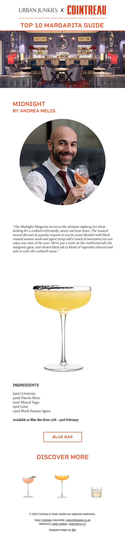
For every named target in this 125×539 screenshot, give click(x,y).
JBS (74, 530)
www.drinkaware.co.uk (78, 520)
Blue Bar (63, 437)
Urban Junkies (59, 524)
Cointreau (46, 520)
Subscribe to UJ (77, 524)
